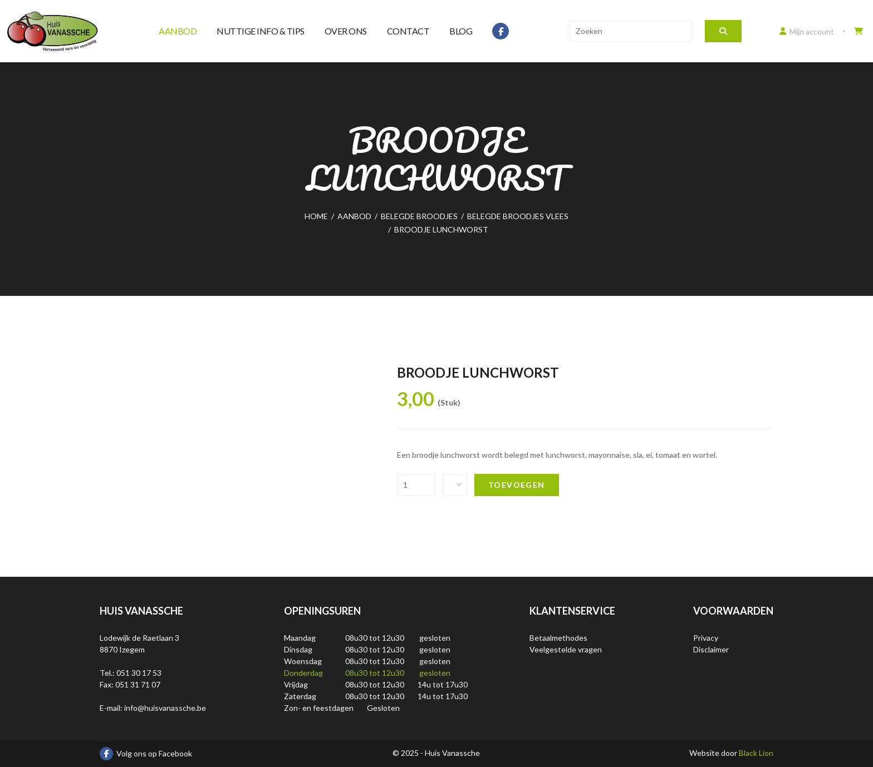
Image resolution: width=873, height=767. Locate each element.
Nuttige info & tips (261, 31)
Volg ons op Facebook (146, 753)
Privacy (705, 637)
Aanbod (178, 31)
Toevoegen (516, 484)
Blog (460, 31)
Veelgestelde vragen (565, 649)
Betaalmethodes (558, 637)
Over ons (346, 31)
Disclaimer (711, 649)
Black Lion (756, 753)
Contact (408, 31)
